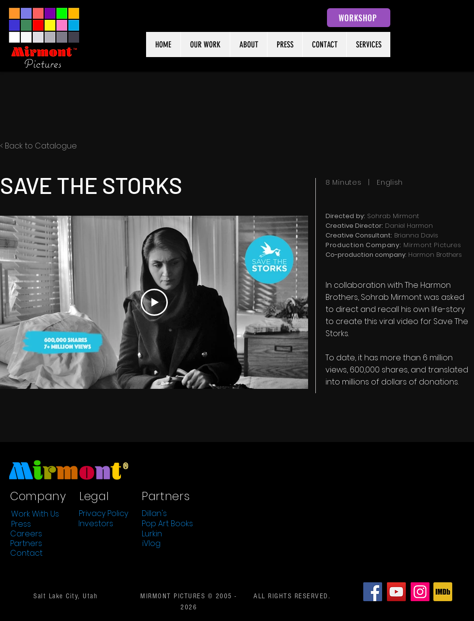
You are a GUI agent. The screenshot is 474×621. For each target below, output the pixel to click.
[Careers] (26, 533)
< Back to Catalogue (38, 145)
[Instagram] (420, 591)
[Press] (21, 524)
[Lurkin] (152, 533)
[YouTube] (396, 591)
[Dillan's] (154, 513)
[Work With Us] (34, 513)
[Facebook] (372, 591)
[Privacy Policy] (103, 513)
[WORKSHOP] (358, 17)
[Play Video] (154, 302)
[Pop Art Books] (167, 523)
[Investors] (96, 523)
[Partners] (26, 543)
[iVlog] (151, 543)
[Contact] (26, 553)
